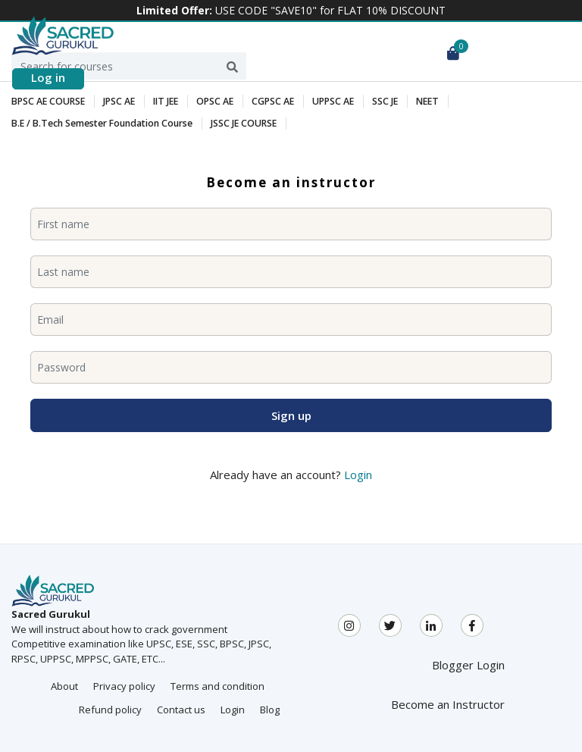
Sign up (291, 415)
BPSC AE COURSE (46, 101)
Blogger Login (468, 664)
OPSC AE (210, 101)
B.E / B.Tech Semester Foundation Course (100, 123)
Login (358, 474)
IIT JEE (161, 101)
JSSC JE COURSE (239, 123)
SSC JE (376, 101)
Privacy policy (124, 686)
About (64, 686)
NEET (418, 101)
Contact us (181, 709)
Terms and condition (217, 686)
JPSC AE (115, 101)
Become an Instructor (448, 704)
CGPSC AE (266, 101)
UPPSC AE (325, 101)
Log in (48, 77)
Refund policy (110, 709)
